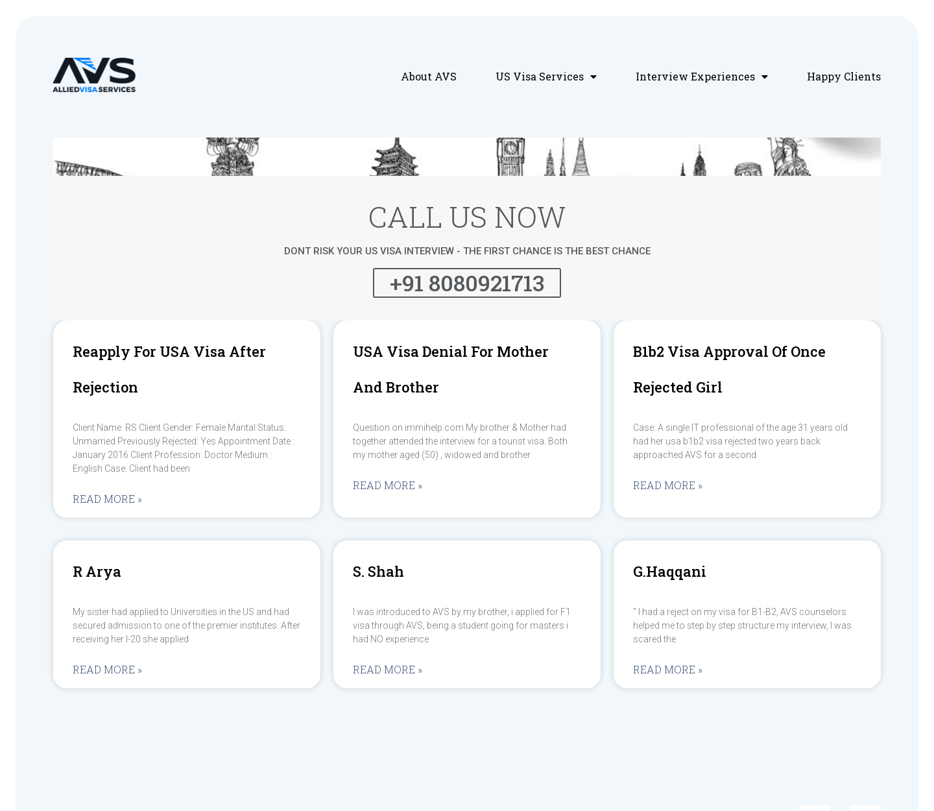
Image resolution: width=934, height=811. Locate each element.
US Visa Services (546, 76)
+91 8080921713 (467, 282)
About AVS (429, 76)
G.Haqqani (669, 571)
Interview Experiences (702, 76)
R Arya (97, 571)
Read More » (107, 499)
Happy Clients (844, 76)
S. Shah (378, 571)
